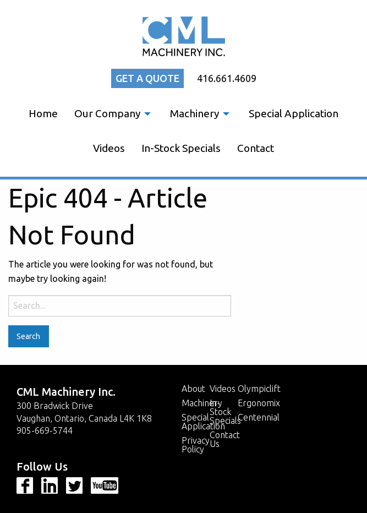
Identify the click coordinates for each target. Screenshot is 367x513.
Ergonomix (259, 403)
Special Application (293, 113)
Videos (109, 148)
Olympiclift (259, 388)
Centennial (259, 417)
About (193, 388)
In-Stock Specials (181, 148)
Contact (255, 148)
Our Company (107, 113)
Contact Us (224, 439)
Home (43, 113)
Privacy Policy (196, 445)
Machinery (194, 113)
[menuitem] (43, 113)
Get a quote (147, 78)
